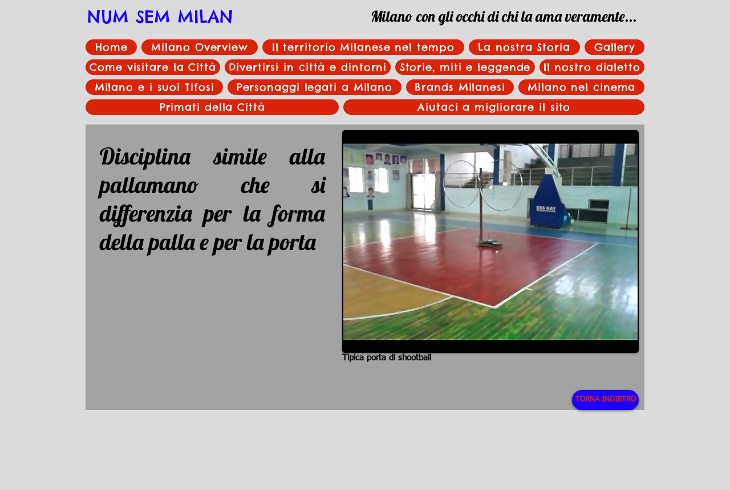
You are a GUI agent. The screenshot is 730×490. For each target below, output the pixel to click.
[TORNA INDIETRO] (605, 400)
